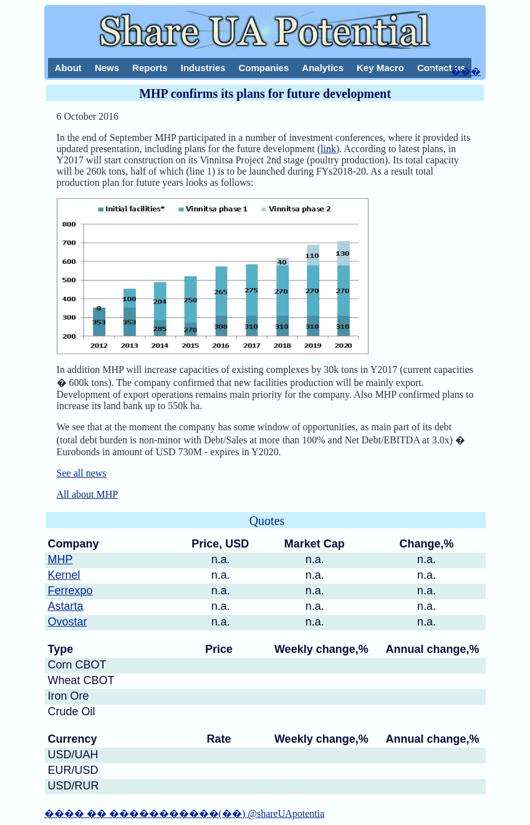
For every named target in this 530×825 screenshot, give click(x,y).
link (328, 148)
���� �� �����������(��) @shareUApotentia (184, 813)
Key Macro (380, 67)
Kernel (64, 575)
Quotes (267, 521)
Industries (203, 67)
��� (466, 71)
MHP (60, 559)
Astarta (66, 606)
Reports (150, 67)
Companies (263, 67)
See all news (82, 473)
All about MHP (87, 494)
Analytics (323, 67)
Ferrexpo (70, 590)
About (68, 67)
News (107, 67)
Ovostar (67, 621)
